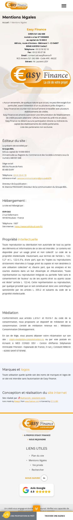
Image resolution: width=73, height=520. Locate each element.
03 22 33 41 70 (20, 175)
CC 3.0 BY (54, 401)
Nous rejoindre (36, 439)
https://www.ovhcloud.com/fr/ (29, 226)
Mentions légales (38, 460)
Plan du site (37, 455)
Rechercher (38, 469)
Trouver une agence (55, 516)
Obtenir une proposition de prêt (18, 516)
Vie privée (37, 465)
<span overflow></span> (36, 490)
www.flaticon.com (32, 401)
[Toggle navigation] (64, 5)
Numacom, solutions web (32, 398)
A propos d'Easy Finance (36, 435)
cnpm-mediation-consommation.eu (26, 339)
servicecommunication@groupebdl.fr (34, 178)
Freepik (17, 401)
